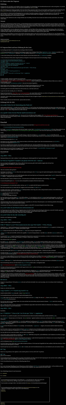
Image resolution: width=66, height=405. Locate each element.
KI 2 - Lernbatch (3, 375)
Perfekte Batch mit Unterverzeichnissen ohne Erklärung (52, 96)
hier (33, 7)
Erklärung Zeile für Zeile (4, 41)
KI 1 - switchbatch (3, 373)
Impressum (2, 402)
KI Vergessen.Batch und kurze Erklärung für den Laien (10, 40)
